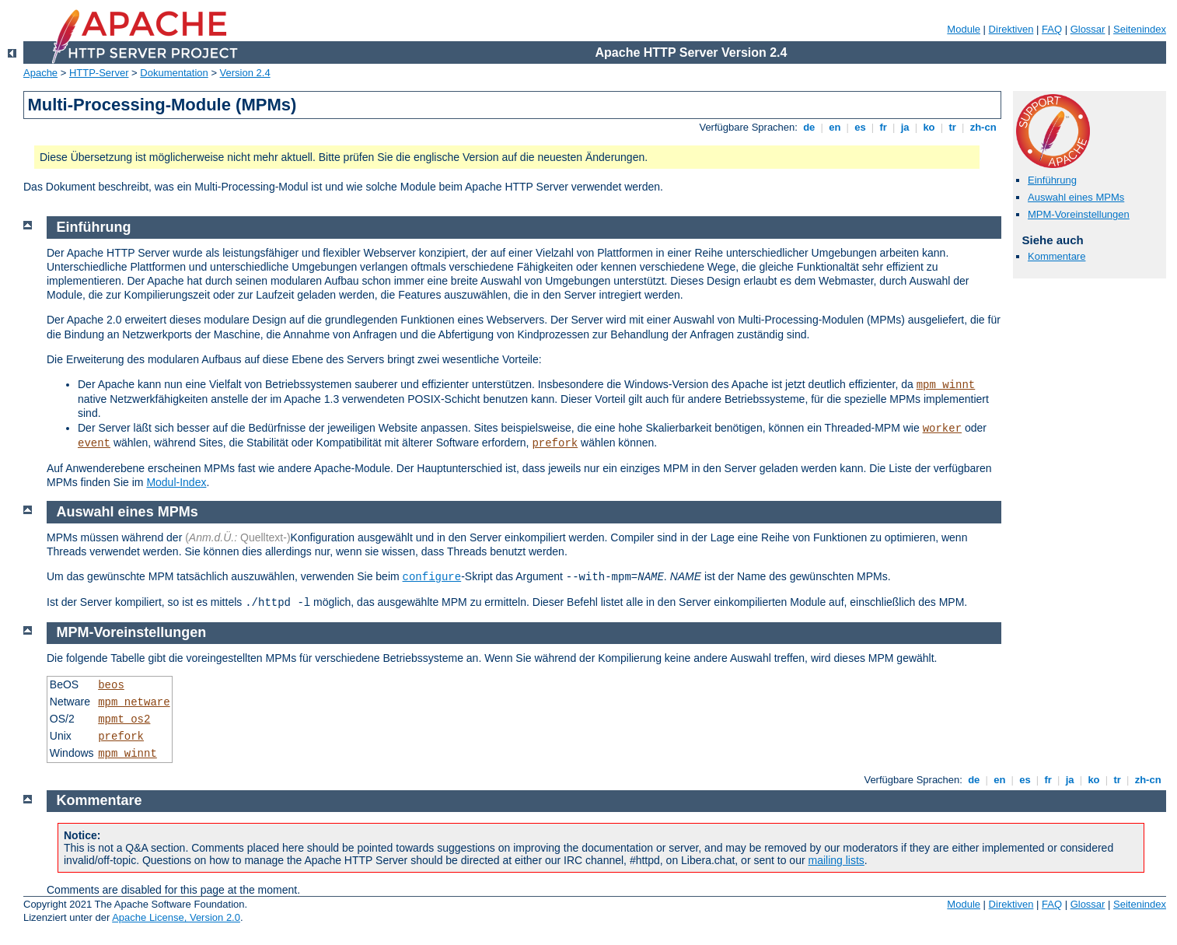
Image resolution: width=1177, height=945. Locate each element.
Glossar (1087, 29)
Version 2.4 (245, 73)
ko (929, 127)
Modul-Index (176, 482)
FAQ (1052, 29)
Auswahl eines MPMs (1076, 197)
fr (883, 127)
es (860, 127)
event (94, 443)
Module (963, 29)
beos (111, 685)
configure (432, 577)
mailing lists (836, 860)
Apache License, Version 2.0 (176, 917)
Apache (40, 73)
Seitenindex (1139, 29)
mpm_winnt (946, 385)
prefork (555, 443)
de (809, 127)
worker (942, 428)
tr (952, 127)
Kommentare (1056, 256)
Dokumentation (174, 73)
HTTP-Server (99, 73)
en (834, 127)
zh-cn (983, 127)
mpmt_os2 (124, 719)
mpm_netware (133, 702)
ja (905, 127)
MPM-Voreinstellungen (1079, 214)
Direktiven (1011, 29)
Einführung (1052, 180)
